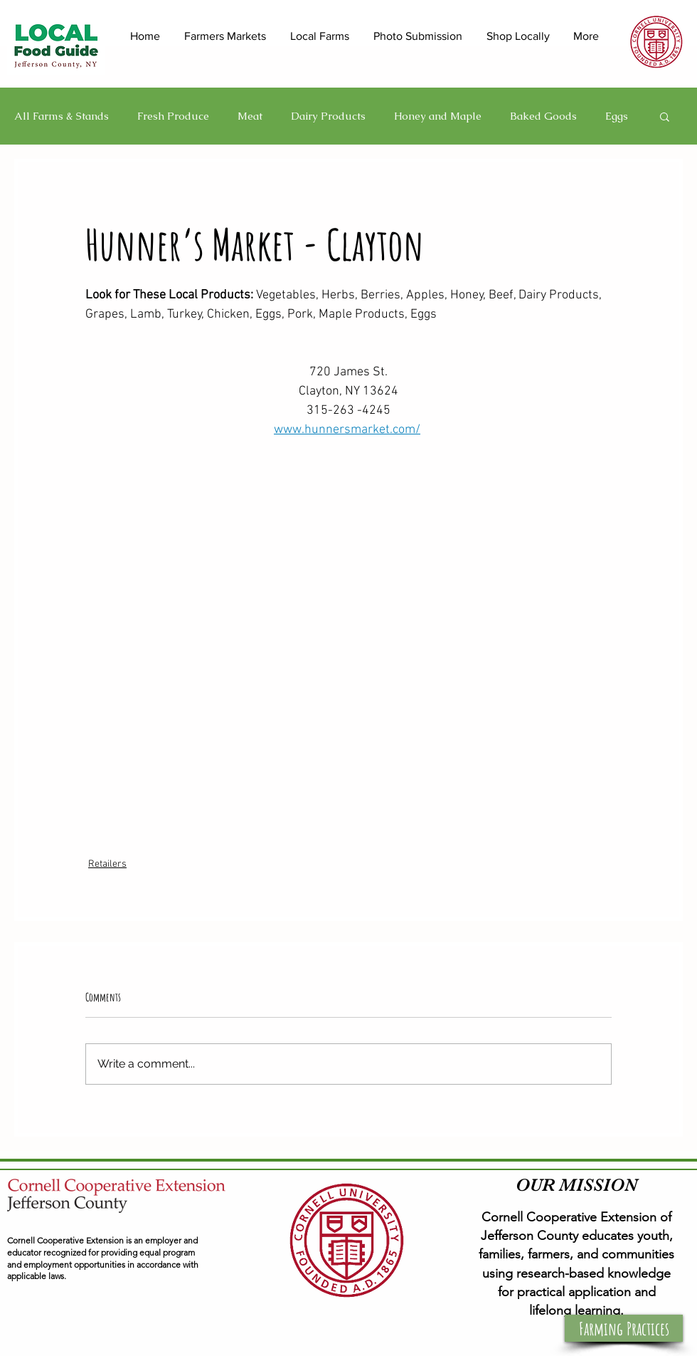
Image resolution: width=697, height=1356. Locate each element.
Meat (250, 116)
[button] (664, 116)
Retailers (107, 864)
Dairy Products (328, 116)
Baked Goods (543, 116)
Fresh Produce (173, 116)
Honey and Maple (437, 116)
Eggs (616, 116)
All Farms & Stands (61, 116)
